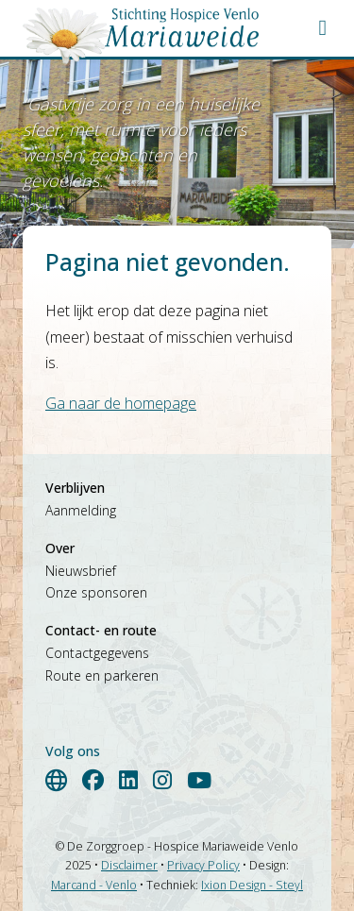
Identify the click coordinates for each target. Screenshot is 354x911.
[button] (323, 27)
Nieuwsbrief (80, 571)
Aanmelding (80, 510)
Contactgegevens (97, 653)
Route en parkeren (102, 675)
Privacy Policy (203, 865)
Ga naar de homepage (120, 403)
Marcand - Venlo (94, 885)
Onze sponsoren (96, 592)
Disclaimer (129, 865)
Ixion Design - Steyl (252, 885)
